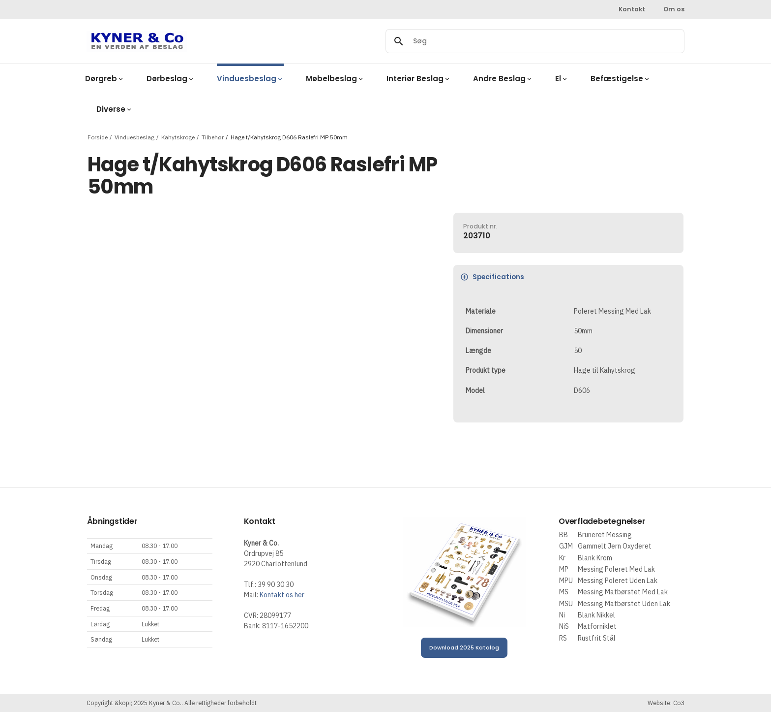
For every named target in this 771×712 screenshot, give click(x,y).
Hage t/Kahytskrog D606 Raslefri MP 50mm (289, 136)
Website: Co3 (666, 703)
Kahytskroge (178, 136)
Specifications (492, 277)
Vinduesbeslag (134, 136)
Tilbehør (213, 136)
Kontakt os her (282, 594)
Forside (98, 136)
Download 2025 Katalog (464, 647)
